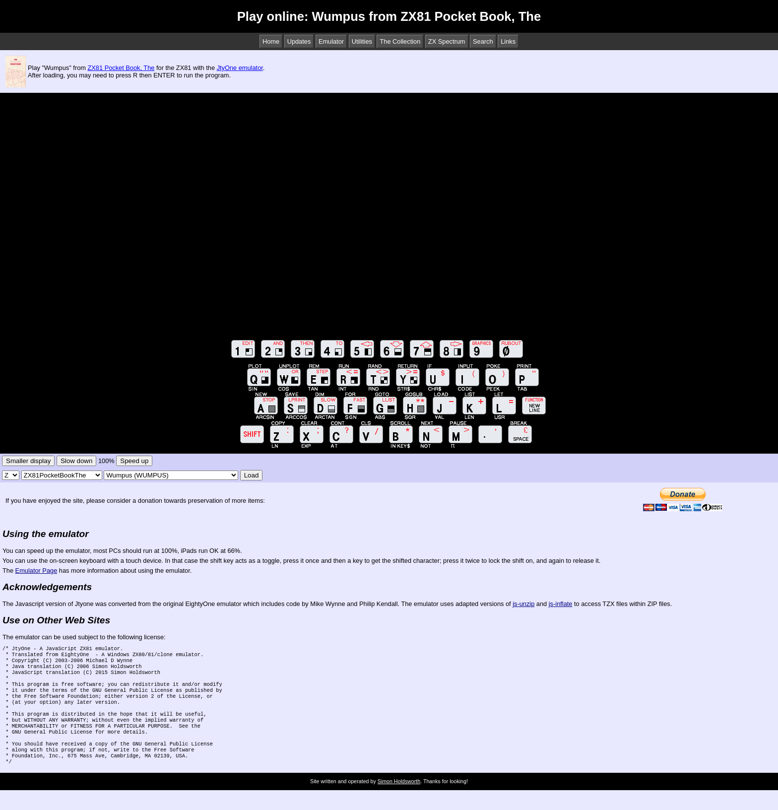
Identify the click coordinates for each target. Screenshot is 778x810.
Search (483, 41)
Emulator (331, 41)
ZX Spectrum (446, 41)
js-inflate (561, 604)
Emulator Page (36, 570)
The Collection (400, 41)
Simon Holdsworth (399, 801)
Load (251, 475)
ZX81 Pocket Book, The (121, 67)
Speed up (134, 461)
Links (508, 41)
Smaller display (28, 461)
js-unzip (523, 604)
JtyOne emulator (240, 67)
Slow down (76, 461)
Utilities (362, 41)
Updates (299, 41)
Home (270, 41)
